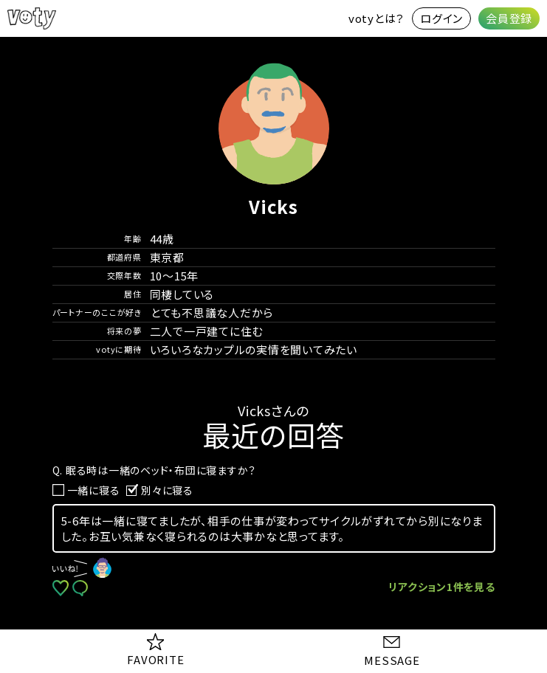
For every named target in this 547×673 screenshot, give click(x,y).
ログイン (441, 18)
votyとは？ (376, 18)
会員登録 (509, 18)
